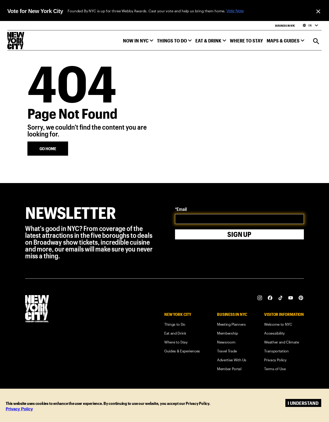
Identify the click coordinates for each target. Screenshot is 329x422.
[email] (239, 219)
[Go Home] (47, 149)
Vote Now (235, 11)
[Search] (316, 41)
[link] (182, 325)
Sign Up (239, 234)
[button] (138, 41)
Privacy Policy (19, 409)
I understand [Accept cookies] (303, 403)
